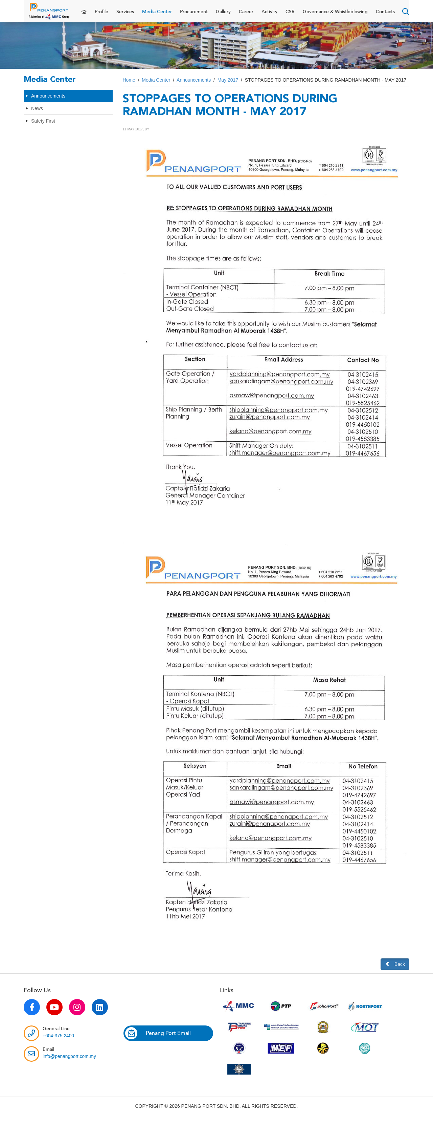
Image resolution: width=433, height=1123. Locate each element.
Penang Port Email (158, 1040)
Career (246, 15)
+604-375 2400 (59, 1042)
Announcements (48, 102)
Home (129, 86)
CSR (290, 15)
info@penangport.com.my (70, 1063)
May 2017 (228, 86)
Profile (101, 15)
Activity (269, 15)
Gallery (223, 15)
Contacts (385, 15)
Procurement (194, 15)
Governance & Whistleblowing (335, 15)
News (37, 115)
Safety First (43, 127)
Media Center (157, 15)
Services (125, 15)
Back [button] (395, 971)
